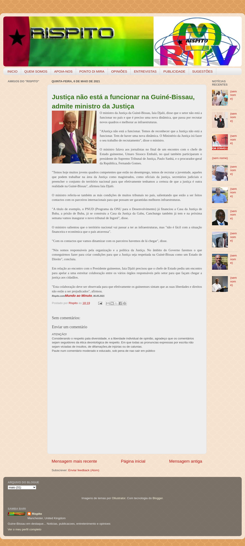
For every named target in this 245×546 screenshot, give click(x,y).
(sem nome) (233, 95)
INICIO (12, 71)
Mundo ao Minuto (78, 295)
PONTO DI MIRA (91, 71)
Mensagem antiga (185, 461)
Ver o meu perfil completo (24, 529)
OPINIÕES (119, 71)
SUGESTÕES (202, 71)
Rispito (37, 513)
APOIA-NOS (63, 71)
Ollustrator (118, 498)
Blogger (157, 498)
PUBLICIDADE (174, 71)
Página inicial (133, 461)
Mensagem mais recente (74, 461)
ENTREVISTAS (145, 71)
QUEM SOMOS (35, 71)
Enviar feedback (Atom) (83, 470)
